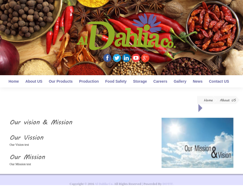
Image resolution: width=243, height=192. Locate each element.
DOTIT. (168, 185)
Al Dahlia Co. (104, 185)
